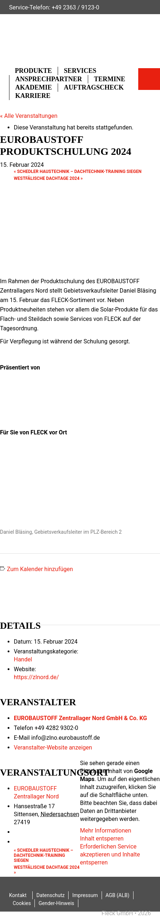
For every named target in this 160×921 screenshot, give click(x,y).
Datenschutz (50, 895)
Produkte (33, 70)
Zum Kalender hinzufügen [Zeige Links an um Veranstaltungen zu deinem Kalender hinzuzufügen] (40, 569)
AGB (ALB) (118, 895)
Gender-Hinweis (56, 903)
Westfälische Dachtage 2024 (48, 178)
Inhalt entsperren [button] (102, 838)
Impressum (85, 895)
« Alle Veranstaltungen (28, 115)
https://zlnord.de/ (36, 677)
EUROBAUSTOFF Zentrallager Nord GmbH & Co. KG (80, 718)
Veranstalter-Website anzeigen (53, 747)
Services (80, 70)
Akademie (33, 87)
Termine (109, 79)
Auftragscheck (94, 87)
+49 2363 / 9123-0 (75, 7)
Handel (23, 659)
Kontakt (17, 895)
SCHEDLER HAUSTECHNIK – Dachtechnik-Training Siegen (77, 171)
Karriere (32, 95)
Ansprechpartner (48, 79)
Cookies (22, 903)
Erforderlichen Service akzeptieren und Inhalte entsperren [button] (110, 854)
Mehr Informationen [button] (105, 830)
